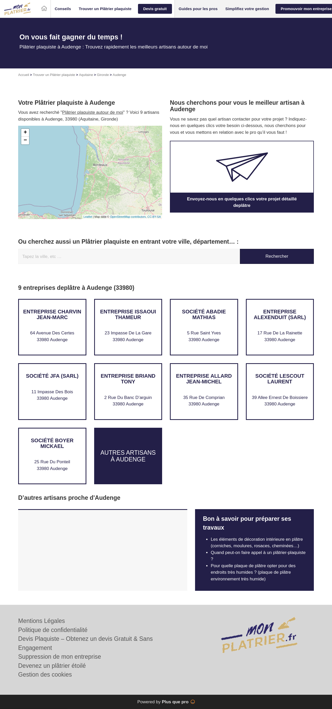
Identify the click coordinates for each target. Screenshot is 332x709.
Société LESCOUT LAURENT (279, 378)
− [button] (25, 140)
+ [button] (25, 133)
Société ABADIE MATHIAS (204, 314)
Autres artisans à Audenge (128, 455)
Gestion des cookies (45, 674)
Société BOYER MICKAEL (52, 443)
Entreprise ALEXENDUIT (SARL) (280, 314)
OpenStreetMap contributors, (128, 216)
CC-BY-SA (154, 216)
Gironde (103, 75)
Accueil (23, 75)
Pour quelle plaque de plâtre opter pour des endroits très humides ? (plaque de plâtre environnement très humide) (253, 572)
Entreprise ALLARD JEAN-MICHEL (204, 378)
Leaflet (88, 216)
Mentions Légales (41, 620)
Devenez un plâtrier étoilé (52, 665)
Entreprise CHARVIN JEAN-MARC (52, 314)
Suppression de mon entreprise (59, 656)
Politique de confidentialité (52, 630)
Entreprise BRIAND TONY (128, 378)
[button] (63, 9)
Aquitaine (86, 75)
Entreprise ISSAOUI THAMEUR (128, 314)
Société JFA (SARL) (52, 376)
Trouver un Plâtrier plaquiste (54, 75)
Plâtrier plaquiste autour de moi (92, 112)
